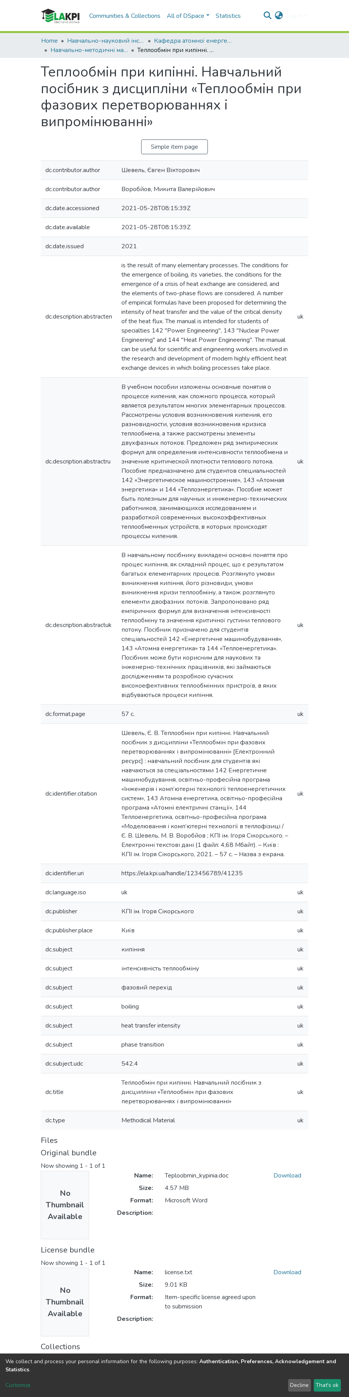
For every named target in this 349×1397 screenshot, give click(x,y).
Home (49, 41)
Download (287, 1175)
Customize (18, 1385)
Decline (299, 1385)
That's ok (327, 1385)
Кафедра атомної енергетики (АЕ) (193, 41)
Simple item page (174, 147)
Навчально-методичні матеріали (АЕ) (89, 50)
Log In (294, 16)
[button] (279, 16)
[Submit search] (268, 16)
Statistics (228, 16)
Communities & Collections (125, 16)
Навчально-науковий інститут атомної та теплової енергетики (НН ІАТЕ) (106, 41)
